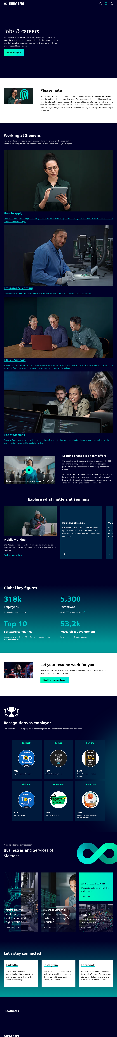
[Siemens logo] (16, 3)
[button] (13, 555)
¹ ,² (27, 612)
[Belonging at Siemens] (81, 532)
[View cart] (107, 4)
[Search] (103, 3)
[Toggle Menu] (5, 3)
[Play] (7, 481)
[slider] (17, 481)
